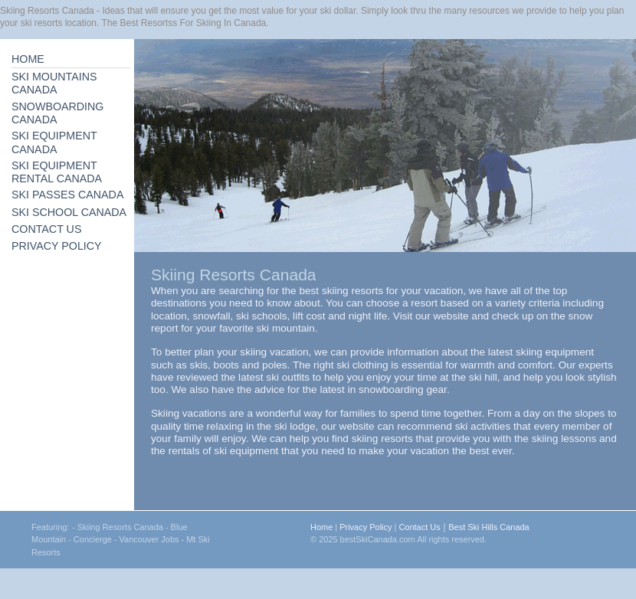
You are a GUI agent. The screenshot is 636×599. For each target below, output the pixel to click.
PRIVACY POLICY (56, 246)
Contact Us (419, 527)
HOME (27, 59)
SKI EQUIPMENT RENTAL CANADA (56, 172)
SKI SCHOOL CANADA (68, 212)
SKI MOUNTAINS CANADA (54, 83)
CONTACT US (46, 229)
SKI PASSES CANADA (67, 194)
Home (321, 527)
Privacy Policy (365, 527)
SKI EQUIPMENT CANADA (54, 142)
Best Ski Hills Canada (488, 527)
